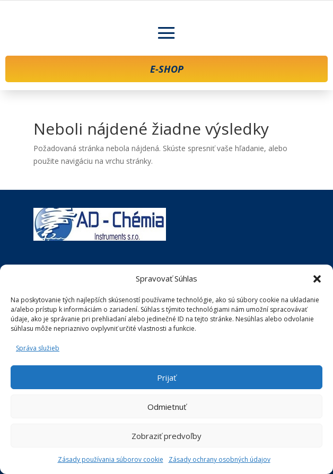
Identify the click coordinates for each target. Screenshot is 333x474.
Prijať (166, 377)
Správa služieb (37, 348)
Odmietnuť (166, 406)
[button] (317, 279)
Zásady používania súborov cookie (110, 459)
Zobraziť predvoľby (166, 436)
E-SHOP (166, 69)
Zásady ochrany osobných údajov (219, 459)
